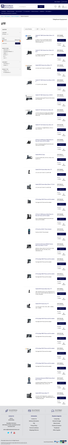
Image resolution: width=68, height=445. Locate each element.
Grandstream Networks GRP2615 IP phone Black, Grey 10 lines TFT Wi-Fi (44, 244)
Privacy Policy (34, 425)
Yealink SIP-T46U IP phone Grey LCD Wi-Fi (44, 95)
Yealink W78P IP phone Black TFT (42, 393)
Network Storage (57, 421)
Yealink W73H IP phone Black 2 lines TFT (43, 169)
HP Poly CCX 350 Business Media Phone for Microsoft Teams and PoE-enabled (44, 140)
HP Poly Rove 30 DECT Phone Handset (43, 229)
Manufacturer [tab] (5, 48)
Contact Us (34, 419)
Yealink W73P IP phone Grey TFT (42, 303)
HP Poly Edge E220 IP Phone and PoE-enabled (44, 199)
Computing (56, 419)
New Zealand (57, 1)
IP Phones (5, 34)
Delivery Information (34, 421)
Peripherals (56, 428)
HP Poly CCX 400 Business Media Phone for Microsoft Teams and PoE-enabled (44, 215)
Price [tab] (3, 38)
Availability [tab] (4, 62)
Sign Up (65, 7)
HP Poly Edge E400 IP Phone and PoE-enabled (44, 333)
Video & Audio (56, 423)
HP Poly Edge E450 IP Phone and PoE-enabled (44, 273)
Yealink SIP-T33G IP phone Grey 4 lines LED (44, 110)
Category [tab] (4, 32)
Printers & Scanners (56, 425)
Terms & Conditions (34, 428)
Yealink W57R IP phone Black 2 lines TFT (43, 288)
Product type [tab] (5, 69)
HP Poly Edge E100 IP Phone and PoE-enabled (44, 363)
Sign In (65, 6)
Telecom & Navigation (15, 16)
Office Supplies (7, 16)
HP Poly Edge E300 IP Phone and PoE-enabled (44, 259)
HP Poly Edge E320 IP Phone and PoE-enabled (44, 318)
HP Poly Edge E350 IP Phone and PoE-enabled (44, 348)
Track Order (64, 1)
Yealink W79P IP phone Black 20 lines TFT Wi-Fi (45, 184)
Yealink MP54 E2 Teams (40, 154)
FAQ (34, 423)
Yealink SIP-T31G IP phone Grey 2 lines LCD (44, 124)
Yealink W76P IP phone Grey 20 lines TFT (43, 65)
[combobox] (28, 6)
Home (2, 16)
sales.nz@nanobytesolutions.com (11, 429)
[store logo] (7, 7)
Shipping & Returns (34, 430)
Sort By (26, 29)
